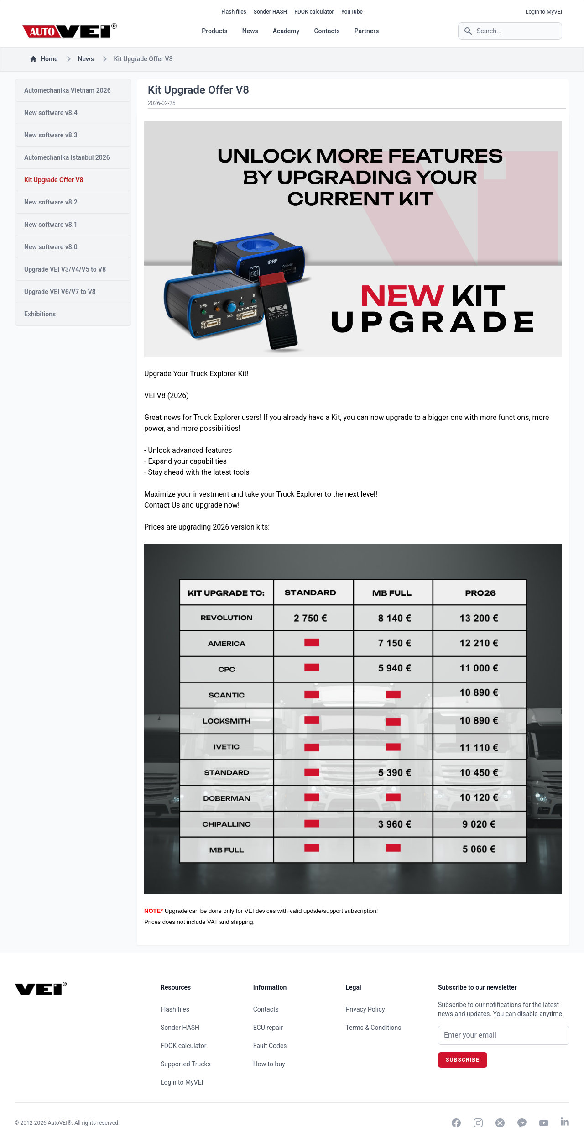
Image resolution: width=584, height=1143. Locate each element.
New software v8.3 (51, 135)
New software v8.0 (51, 247)
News (250, 31)
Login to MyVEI (544, 12)
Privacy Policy (365, 1009)
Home (44, 59)
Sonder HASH (270, 12)
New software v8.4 (51, 112)
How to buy (269, 1064)
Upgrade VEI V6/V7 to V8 (60, 291)
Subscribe (463, 1060)
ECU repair (268, 1027)
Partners (367, 31)
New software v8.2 (51, 202)
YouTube (352, 12)
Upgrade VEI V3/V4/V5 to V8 (65, 269)
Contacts (326, 31)
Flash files (233, 12)
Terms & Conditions (373, 1027)
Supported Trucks (186, 1064)
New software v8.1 (51, 224)
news (86, 59)
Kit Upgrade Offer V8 (53, 180)
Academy (286, 31)
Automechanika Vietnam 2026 (67, 90)
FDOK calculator (314, 12)
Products (215, 31)
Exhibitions (40, 314)
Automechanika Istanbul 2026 (67, 157)
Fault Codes (270, 1045)
